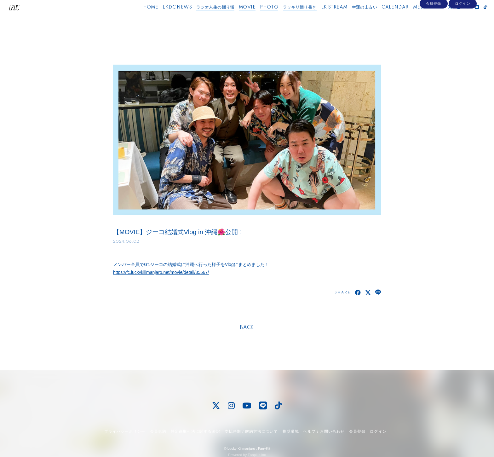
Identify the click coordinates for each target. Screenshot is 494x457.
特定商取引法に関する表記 (195, 431)
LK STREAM (322, 18)
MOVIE (235, 18)
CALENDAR (383, 18)
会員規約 (158, 431)
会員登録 (433, 29)
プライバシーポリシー (124, 431)
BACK (247, 327)
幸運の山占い (352, 18)
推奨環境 (291, 431)
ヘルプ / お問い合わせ (323, 431)
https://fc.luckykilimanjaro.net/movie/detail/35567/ (161, 272)
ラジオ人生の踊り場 (204, 18)
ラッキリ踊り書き (288, 18)
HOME (139, 18)
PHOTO (258, 18)
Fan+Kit (264, 448)
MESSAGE (413, 18)
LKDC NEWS (166, 18)
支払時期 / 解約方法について (251, 431)
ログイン (462, 29)
